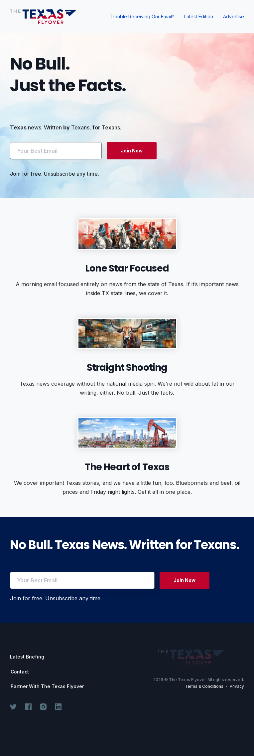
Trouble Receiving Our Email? (142, 16)
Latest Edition (198, 16)
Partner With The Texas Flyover (47, 686)
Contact (20, 671)
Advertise (233, 16)
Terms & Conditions (204, 686)
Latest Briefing (27, 657)
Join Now (132, 150)
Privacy (237, 686)
